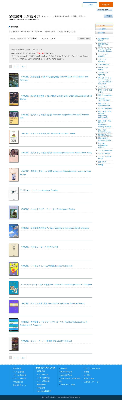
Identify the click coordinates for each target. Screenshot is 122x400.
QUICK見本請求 (66, 372)
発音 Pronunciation (105, 95)
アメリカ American (105, 150)
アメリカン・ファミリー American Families (39, 190)
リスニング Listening (102, 60)
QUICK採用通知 (66, 375)
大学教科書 (106, 5)
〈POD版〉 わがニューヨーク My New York (39, 247)
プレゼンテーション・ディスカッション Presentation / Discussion (105, 81)
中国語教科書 (18, 382)
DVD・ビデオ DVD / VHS (105, 91)
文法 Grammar (103, 64)
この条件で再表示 (84, 38)
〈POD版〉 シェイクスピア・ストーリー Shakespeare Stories (47, 209)
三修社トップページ (91, 382)
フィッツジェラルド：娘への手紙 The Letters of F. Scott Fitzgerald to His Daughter (56, 285)
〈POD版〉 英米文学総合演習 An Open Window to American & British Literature (54, 228)
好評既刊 (101, 33)
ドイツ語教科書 (18, 372)
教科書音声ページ (19, 385)
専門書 (100, 165)
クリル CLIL (102, 87)
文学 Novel (102, 162)
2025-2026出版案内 (44, 391)
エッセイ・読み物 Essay (104, 157)
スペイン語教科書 (19, 378)
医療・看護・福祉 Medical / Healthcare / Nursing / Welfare (104, 124)
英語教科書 (17, 368)
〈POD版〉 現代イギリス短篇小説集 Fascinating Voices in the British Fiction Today (56, 153)
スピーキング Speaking (103, 73)
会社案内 (87, 375)
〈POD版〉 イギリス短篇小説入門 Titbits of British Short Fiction (47, 133)
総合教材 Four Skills (103, 45)
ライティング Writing (103, 68)
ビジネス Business (105, 108)
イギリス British (104, 153)
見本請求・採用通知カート (104, 10)
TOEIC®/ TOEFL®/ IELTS (104, 99)
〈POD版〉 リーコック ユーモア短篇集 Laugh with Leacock (46, 266)
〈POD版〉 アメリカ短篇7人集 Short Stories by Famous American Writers (52, 303)
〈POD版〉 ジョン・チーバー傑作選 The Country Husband (46, 341)
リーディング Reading (103, 55)
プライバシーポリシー (92, 368)
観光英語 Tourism (104, 135)
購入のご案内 (89, 378)
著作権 (86, 372)
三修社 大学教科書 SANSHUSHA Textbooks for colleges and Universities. (24, 17)
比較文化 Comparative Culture (103, 145)
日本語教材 (41, 388)
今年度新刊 (102, 29)
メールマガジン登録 (67, 385)
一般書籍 (90, 5)
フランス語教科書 (19, 375)
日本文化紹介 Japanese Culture (104, 139)
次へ (23, 67)
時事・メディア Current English (104, 104)
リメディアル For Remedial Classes (105, 50)
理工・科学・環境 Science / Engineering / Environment (104, 115)
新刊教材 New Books (103, 40)
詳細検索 (108, 16)
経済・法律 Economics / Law (104, 131)
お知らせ (101, 25)
